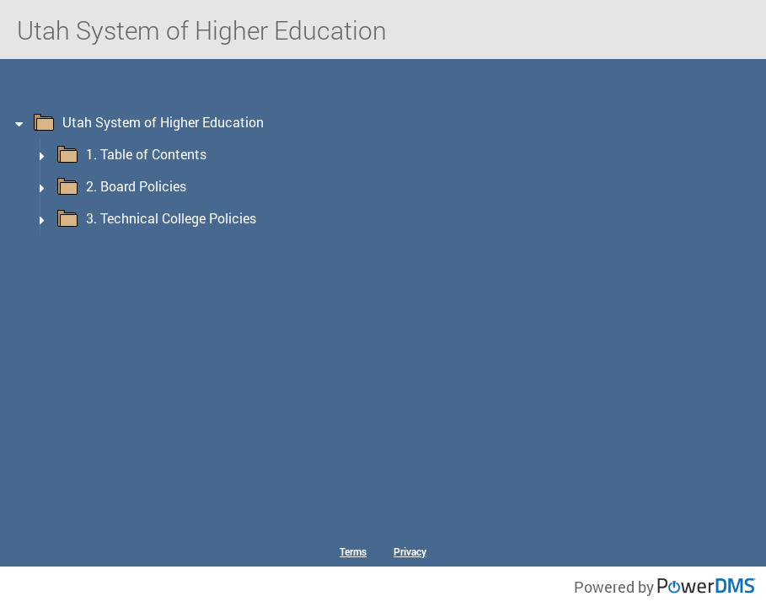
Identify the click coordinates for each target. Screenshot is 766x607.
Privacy (410, 551)
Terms (353, 551)
